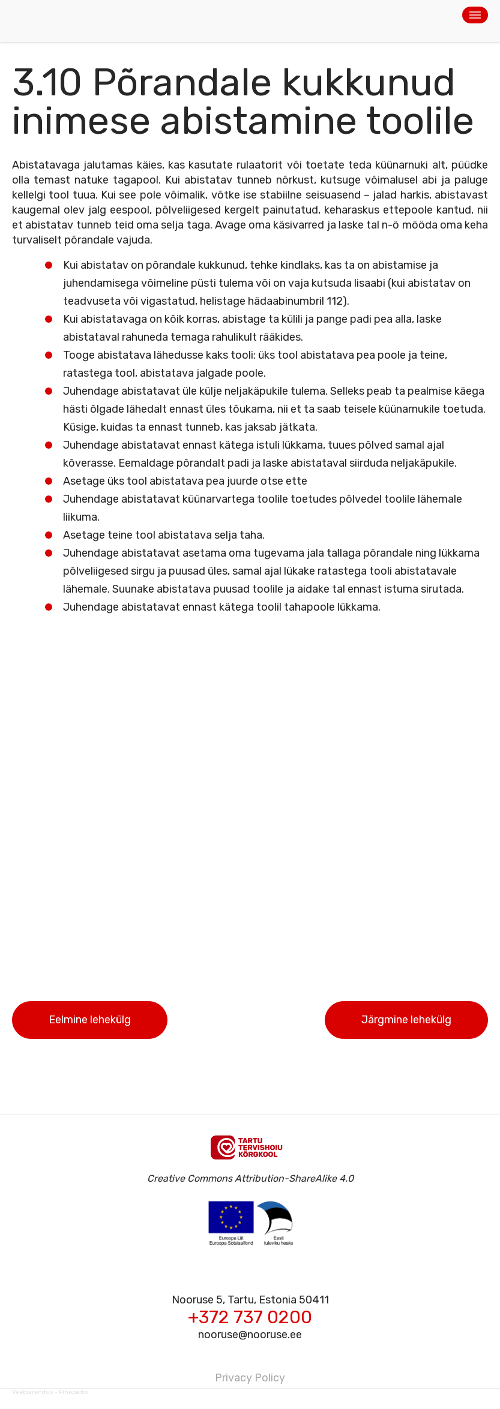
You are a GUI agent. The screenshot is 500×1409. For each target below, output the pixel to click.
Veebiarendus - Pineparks (50, 1392)
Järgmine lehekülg (406, 1019)
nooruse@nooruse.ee (250, 1334)
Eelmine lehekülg (90, 1019)
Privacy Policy (250, 1377)
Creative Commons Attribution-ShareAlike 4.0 (250, 1178)
